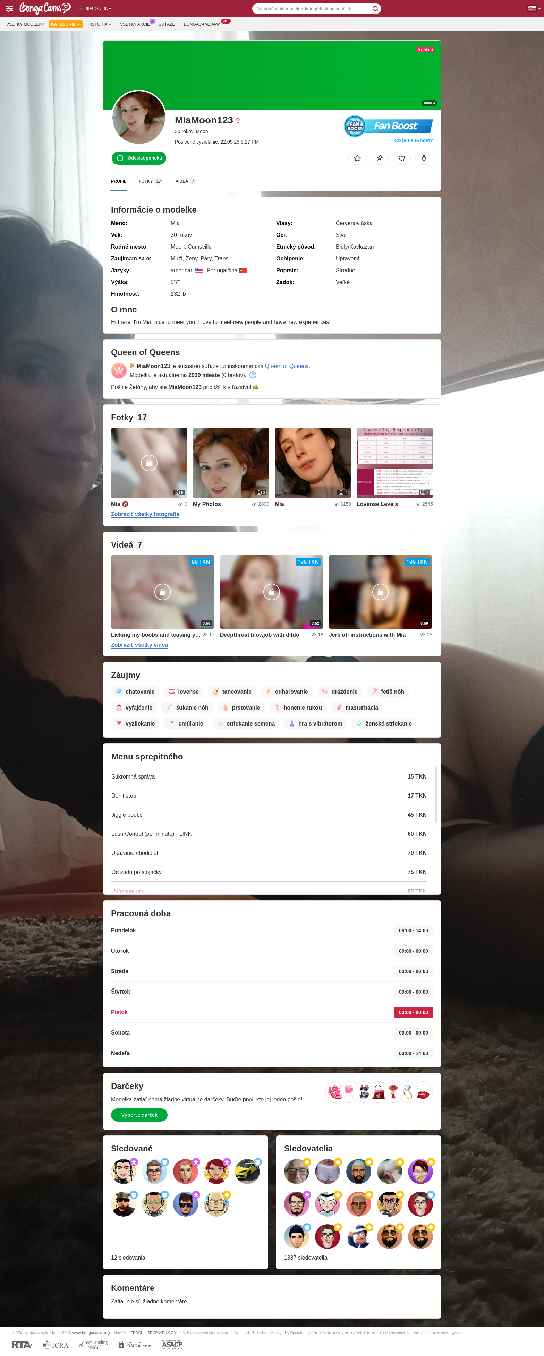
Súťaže (167, 24)
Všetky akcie (136, 23)
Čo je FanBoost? (413, 140)
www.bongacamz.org (91, 1332)
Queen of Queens (286, 366)
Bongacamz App (203, 23)
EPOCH (136, 1333)
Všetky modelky (25, 24)
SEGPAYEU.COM (162, 1333)
